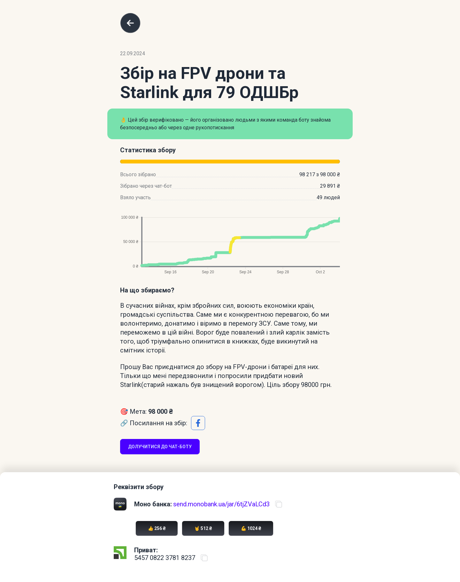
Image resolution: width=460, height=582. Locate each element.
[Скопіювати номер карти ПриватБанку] (204, 558)
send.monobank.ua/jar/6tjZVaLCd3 (221, 504)
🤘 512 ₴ (203, 528)
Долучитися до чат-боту (160, 446)
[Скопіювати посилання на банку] (278, 504)
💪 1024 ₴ (251, 528)
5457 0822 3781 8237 (164, 558)
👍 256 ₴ (156, 528)
